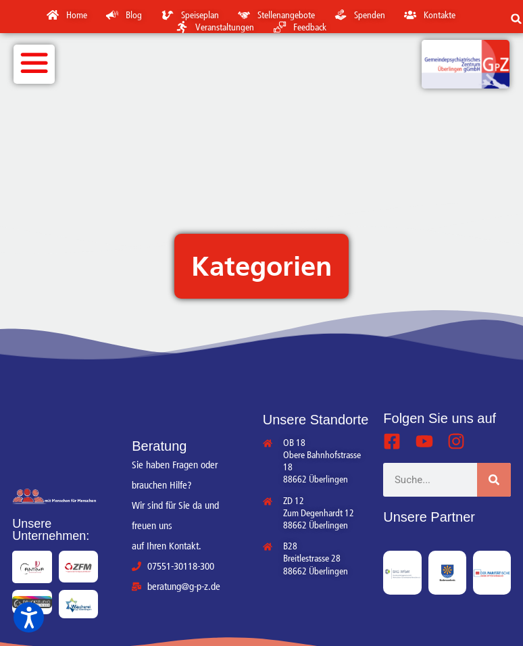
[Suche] (494, 480)
